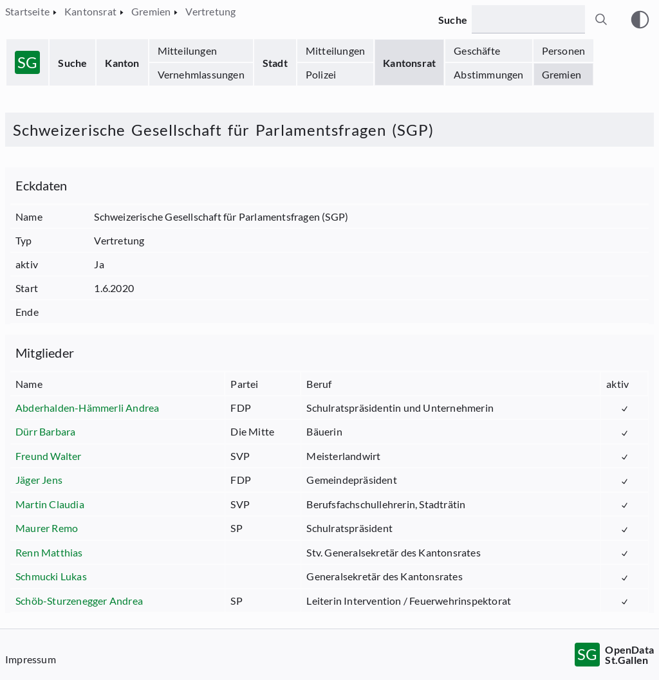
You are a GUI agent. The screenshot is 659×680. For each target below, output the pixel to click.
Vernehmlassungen (201, 74)
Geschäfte (477, 50)
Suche (72, 63)
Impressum (30, 659)
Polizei (321, 74)
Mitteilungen (187, 50)
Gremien (561, 74)
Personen (564, 50)
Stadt (275, 63)
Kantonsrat (409, 63)
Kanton (122, 63)
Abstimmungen (488, 74)
